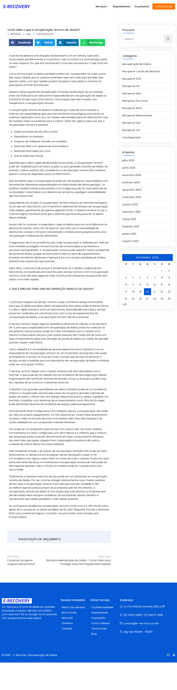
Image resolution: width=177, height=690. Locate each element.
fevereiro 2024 (131, 181)
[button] (21, 42)
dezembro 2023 (131, 188)
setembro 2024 (131, 174)
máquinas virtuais (39, 141)
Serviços (101, 6)
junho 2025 (128, 166)
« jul (124, 303)
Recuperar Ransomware (137, 114)
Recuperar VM (131, 129)
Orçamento (142, 6)
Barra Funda (69, 613)
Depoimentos (122, 6)
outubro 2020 (130, 240)
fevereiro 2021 (130, 225)
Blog (94, 634)
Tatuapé (67, 629)
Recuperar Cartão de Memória (141, 70)
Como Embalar (100, 623)
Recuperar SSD (131, 122)
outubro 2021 (130, 203)
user (27, 33)
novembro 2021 (131, 196)
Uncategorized (131, 136)
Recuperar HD (131, 85)
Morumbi (67, 618)
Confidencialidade (102, 607)
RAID (55, 131)
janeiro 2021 (129, 233)
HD (40, 131)
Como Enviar (164, 6)
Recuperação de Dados (136, 63)
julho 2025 (128, 159)
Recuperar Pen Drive (135, 100)
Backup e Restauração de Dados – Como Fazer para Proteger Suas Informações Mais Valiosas (78, 562)
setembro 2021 (131, 211)
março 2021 (129, 218)
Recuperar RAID (132, 107)
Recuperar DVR (131, 78)
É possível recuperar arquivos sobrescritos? (21, 562)
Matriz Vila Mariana (73, 607)
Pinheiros (67, 623)
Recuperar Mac (131, 92)
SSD (45, 131)
